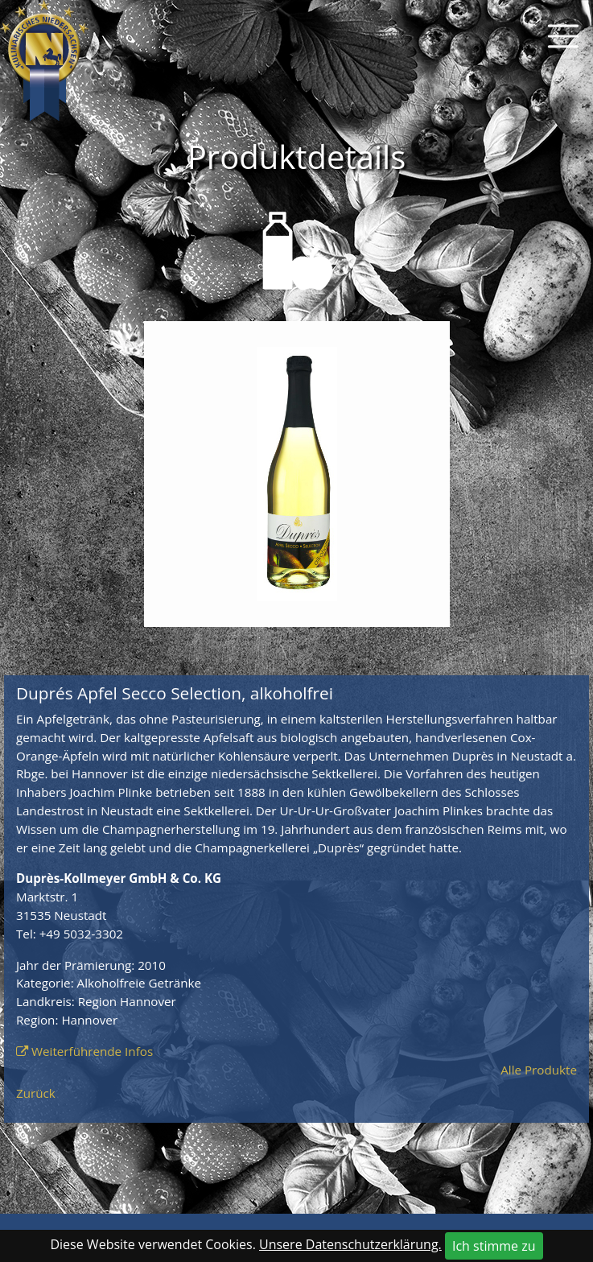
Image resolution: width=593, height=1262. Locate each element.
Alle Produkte (538, 1070)
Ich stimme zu (494, 1246)
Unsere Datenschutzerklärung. (350, 1244)
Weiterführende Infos (92, 1051)
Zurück (36, 1093)
